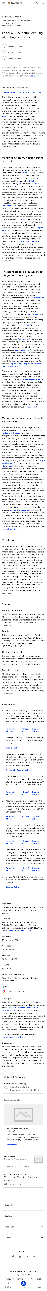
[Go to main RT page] (23, 1179)
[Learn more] (13, 1145)
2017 (17, 186)
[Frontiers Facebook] (13, 1256)
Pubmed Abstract (10, 730)
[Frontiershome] (15, 3)
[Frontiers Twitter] (20, 1256)
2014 (20, 184)
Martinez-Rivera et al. (33, 379)
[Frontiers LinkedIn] (27, 1256)
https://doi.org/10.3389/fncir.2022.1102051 (17, 26)
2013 (31, 181)
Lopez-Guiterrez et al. (21, 510)
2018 (25, 173)
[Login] (43, 3)
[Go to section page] (23, 1161)
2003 (21, 219)
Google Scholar (35, 730)
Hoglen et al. (15, 363)
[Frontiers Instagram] (34, 1256)
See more (34, 76)
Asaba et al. (23, 339)
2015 (35, 184)
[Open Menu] (3, 3)
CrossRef (25, 730)
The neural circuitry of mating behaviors (21, 92)
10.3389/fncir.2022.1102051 (19, 930)
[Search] (37, 3)
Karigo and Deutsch (29, 241)
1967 (4, 116)
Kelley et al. (30, 407)
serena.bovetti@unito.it (13, 1037)
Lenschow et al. (9, 205)
